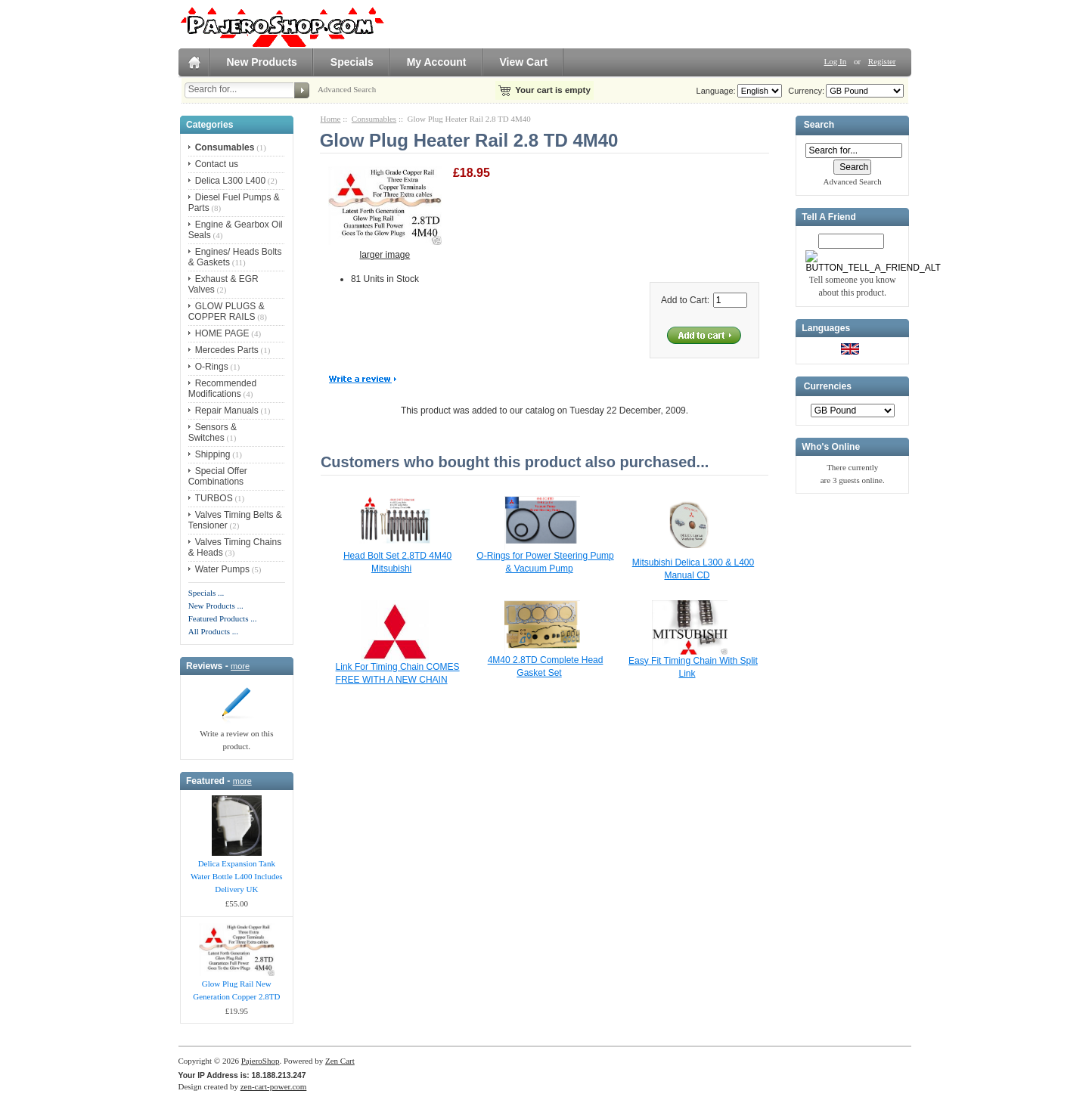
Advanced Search (347, 89)
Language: (716, 90)
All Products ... (213, 631)
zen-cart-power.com (273, 1086)
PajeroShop (260, 1060)
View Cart (524, 62)
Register (882, 61)
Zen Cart (340, 1060)
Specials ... (206, 592)
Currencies (828, 386)
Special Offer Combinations (217, 476)
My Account (437, 62)
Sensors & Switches (212, 432)
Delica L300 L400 (230, 180)
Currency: (803, 90)
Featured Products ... (222, 618)
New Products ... (216, 605)
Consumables (374, 118)
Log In (835, 61)
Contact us (216, 164)
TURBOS (214, 498)
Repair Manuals (227, 410)
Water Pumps (222, 569)
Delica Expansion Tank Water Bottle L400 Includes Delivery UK (237, 876)
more (240, 666)
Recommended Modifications (222, 388)
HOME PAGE (222, 333)
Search (819, 125)
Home (331, 118)
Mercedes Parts (227, 350)
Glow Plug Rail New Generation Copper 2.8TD (236, 990)
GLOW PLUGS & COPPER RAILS (226, 311)
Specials (352, 62)
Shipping (213, 454)
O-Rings (211, 366)
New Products (262, 62)
